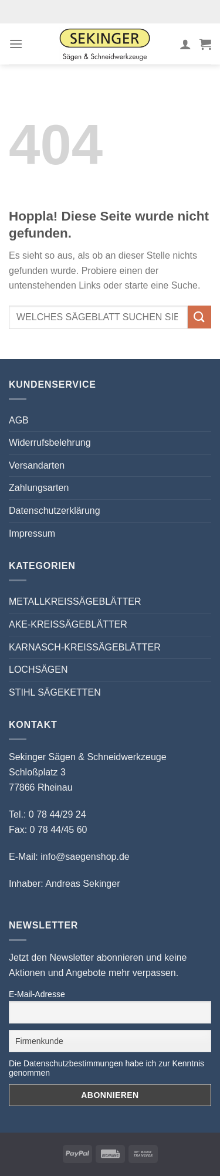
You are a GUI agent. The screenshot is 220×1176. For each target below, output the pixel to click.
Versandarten (37, 465)
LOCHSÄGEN (38, 670)
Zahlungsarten (39, 488)
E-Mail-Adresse (37, 994)
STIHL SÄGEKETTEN (55, 692)
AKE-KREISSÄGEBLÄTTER (68, 624)
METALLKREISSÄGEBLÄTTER (75, 601)
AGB (19, 420)
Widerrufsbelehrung (50, 443)
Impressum (32, 533)
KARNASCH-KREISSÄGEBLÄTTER (85, 647)
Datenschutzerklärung (54, 511)
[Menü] (16, 43)
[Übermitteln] (199, 317)
